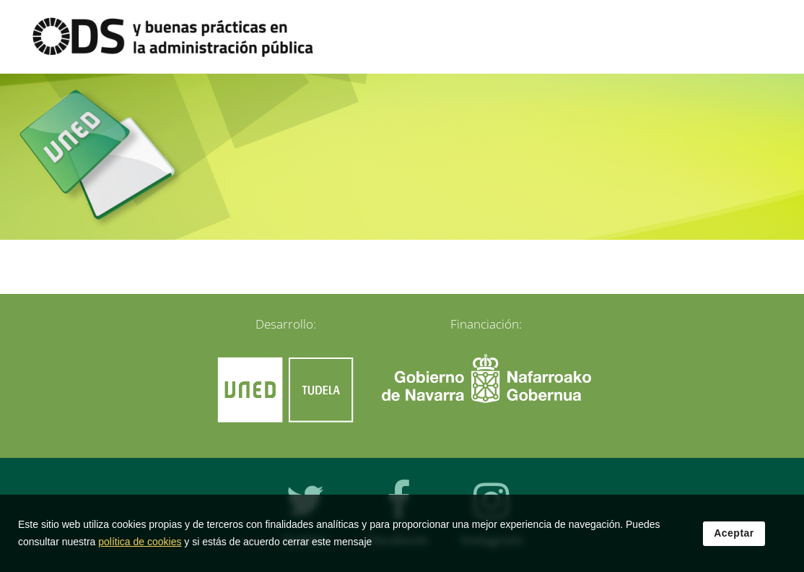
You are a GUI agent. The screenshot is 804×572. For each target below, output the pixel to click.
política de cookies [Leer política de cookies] (139, 546)
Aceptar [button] (734, 538)
